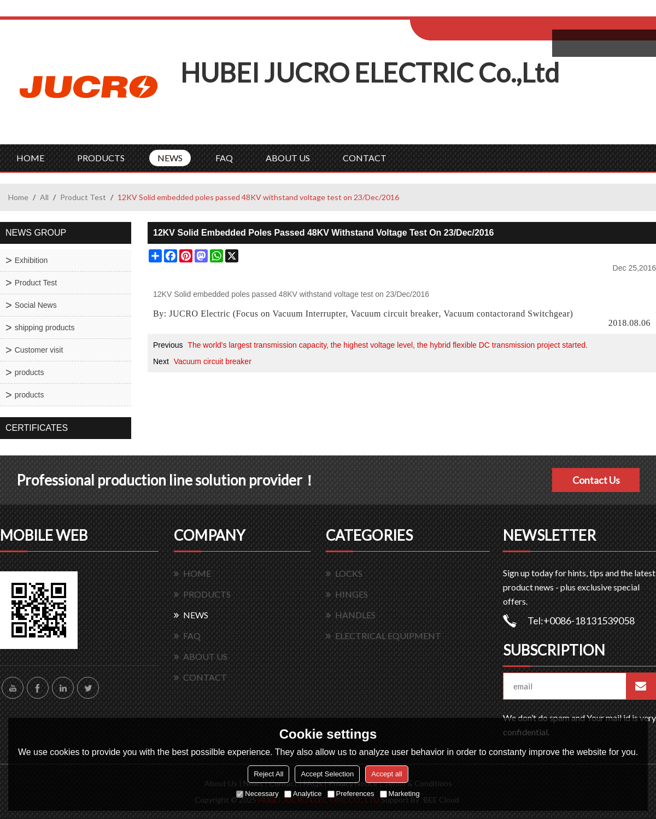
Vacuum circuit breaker (394, 313)
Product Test (83, 197)
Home (18, 197)
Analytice (303, 793)
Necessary (257, 793)
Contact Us (596, 480)
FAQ (224, 158)
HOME (30, 158)
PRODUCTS (101, 158)
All (44, 197)
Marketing (400, 793)
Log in (477, 12)
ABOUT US (288, 158)
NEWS (170, 158)
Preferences (350, 793)
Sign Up (501, 12)
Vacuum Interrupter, (310, 313)
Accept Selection (327, 774)
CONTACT (364, 158)
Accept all (386, 774)
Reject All (268, 774)
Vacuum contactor (478, 313)
